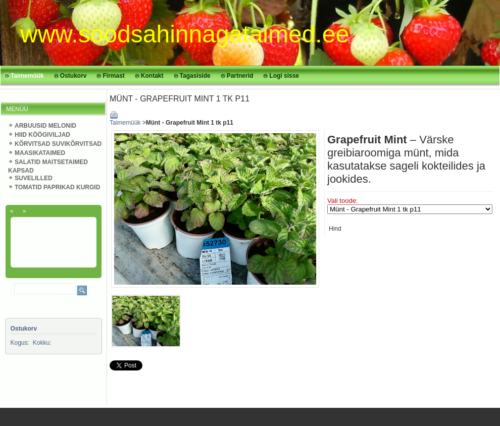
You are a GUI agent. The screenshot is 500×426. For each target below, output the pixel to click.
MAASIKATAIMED (40, 152)
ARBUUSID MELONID (45, 125)
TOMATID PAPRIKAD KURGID (57, 187)
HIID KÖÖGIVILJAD (42, 134)
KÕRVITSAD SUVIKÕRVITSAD (58, 143)
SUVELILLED (34, 178)
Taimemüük (125, 122)
